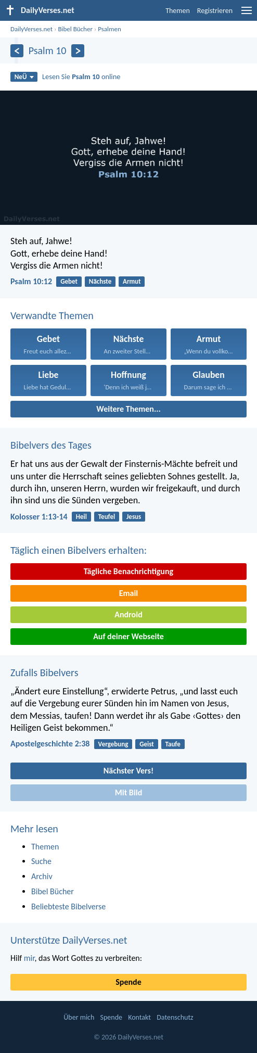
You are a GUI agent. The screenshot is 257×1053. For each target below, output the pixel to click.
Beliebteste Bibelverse (68, 906)
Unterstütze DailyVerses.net (68, 940)
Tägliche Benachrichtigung (128, 571)
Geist (146, 744)
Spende (128, 982)
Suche (41, 861)
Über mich (78, 1017)
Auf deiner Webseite (128, 636)
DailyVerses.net (31, 29)
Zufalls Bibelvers (44, 672)
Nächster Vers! (128, 771)
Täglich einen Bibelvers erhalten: (78, 550)
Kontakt (139, 1017)
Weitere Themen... (128, 409)
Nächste (100, 281)
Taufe (173, 744)
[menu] (246, 14)
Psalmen (109, 29)
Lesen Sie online (81, 76)
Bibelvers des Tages (51, 445)
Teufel (106, 517)
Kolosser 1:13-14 (39, 517)
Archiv (42, 876)
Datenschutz (175, 1017)
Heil (81, 517)
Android (128, 614)
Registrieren (215, 10)
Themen (177, 10)
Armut (132, 281)
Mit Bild (129, 792)
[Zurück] (16, 50)
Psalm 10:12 (31, 281)
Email (128, 593)
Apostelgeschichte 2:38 (49, 743)
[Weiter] (77, 50)
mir (29, 958)
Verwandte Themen (52, 315)
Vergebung (113, 744)
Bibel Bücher (75, 29)
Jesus (133, 517)
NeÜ (24, 77)
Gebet (69, 281)
